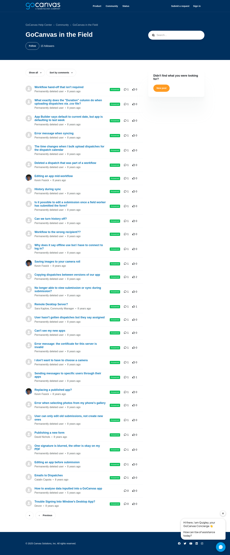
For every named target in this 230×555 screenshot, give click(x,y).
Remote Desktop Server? (51, 304)
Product (97, 6)
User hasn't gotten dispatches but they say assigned (69, 317)
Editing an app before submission (57, 462)
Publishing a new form (49, 432)
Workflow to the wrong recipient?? (57, 232)
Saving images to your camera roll (57, 261)
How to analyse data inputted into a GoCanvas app (68, 488)
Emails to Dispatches (48, 475)
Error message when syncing (53, 133)
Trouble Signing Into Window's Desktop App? (64, 501)
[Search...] (176, 35)
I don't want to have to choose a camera (61, 360)
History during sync (47, 189)
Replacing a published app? (53, 389)
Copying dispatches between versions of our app (67, 274)
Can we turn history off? (50, 218)
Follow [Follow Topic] (32, 46)
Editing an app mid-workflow (53, 176)
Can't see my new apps (49, 330)
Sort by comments (60, 72)
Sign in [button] (197, 6)
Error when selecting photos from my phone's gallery (70, 403)
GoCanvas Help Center (39, 25)
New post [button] (161, 88)
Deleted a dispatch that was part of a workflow (65, 163)
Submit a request (180, 6)
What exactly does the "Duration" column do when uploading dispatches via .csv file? (68, 102)
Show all (34, 72)
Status (126, 6)
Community (112, 6)
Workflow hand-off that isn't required (59, 87)
